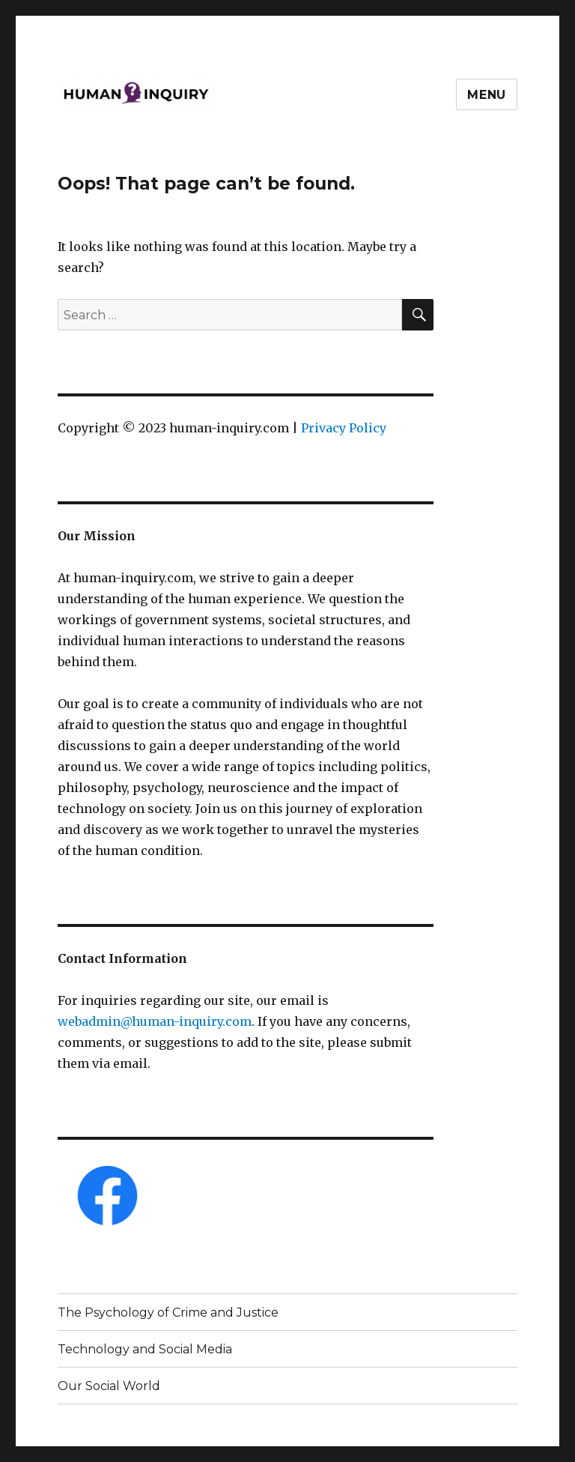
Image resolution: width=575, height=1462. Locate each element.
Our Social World (109, 1386)
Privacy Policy (343, 427)
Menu (486, 95)
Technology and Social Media (145, 1349)
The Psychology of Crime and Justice (168, 1312)
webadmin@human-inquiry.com (155, 1021)
